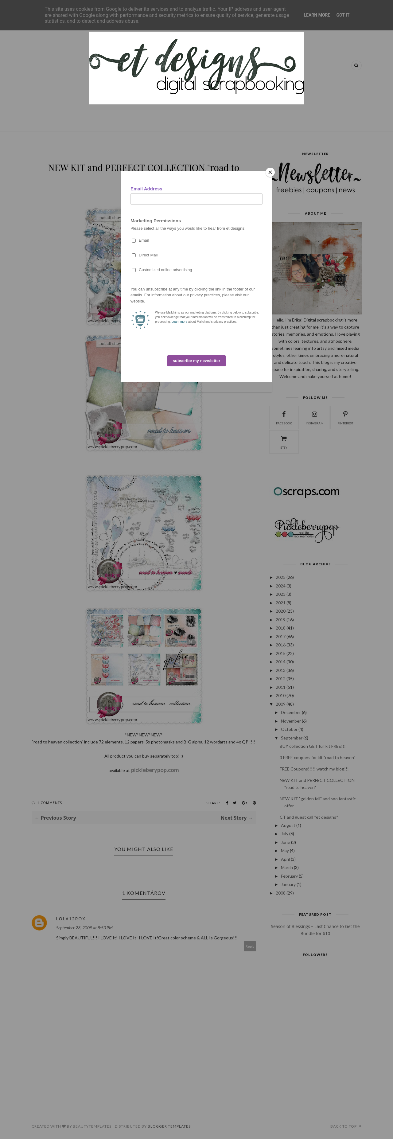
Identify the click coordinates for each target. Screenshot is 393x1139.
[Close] (270, 172)
